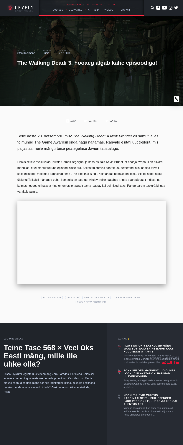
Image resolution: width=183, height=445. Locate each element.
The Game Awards (96, 297)
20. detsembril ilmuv (85, 136)
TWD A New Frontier (91, 302)
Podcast (124, 10)
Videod (108, 10)
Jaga (71, 121)
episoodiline (52, 297)
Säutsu (90, 121)
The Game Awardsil (51, 142)
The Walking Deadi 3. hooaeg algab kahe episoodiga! (87, 63)
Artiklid (93, 10)
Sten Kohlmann (26, 53)
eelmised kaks (116, 185)
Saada (111, 121)
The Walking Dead (127, 297)
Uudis (45, 53)
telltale (73, 297)
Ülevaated (76, 10)
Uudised (58, 10)
